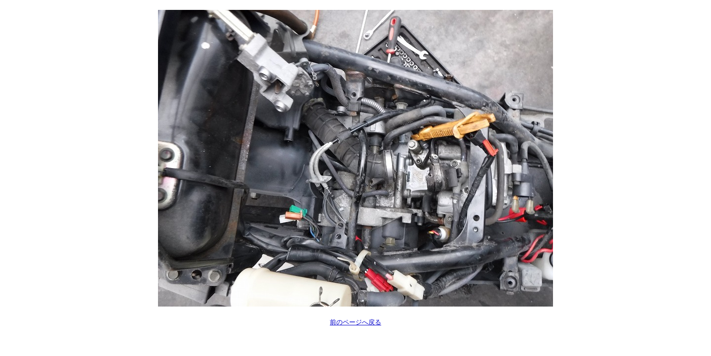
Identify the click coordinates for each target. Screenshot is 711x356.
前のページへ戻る (355, 322)
